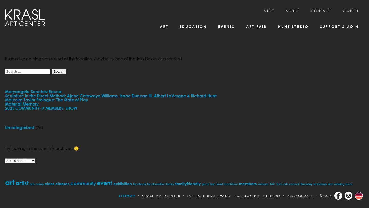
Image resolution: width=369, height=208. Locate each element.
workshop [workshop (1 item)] (320, 184)
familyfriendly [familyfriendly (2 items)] (188, 183)
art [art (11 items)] (10, 182)
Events (226, 26)
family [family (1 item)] (170, 184)
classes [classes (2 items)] (62, 183)
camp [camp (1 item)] (40, 184)
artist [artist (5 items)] (22, 183)
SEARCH (350, 11)
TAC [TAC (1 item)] (272, 184)
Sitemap (127, 196)
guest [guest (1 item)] (205, 184)
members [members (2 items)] (248, 183)
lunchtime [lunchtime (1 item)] (231, 184)
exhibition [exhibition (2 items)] (122, 183)
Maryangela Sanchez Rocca (33, 91)
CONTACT (321, 11)
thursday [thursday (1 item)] (306, 184)
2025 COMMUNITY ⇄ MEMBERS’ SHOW (41, 108)
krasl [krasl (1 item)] (220, 184)
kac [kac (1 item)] (213, 184)
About (293, 11)
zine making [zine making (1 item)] (336, 184)
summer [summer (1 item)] (263, 184)
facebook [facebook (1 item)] (139, 184)
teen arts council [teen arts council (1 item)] (288, 184)
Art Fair (256, 26)
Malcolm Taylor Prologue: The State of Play (46, 99)
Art (164, 26)
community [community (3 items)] (83, 183)
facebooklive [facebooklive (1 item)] (156, 184)
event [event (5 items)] (104, 183)
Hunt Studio (293, 26)
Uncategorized (19, 127)
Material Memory (22, 104)
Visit (269, 11)
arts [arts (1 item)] (32, 184)
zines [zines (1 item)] (348, 184)
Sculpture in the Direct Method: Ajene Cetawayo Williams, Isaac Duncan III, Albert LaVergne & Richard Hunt (111, 95)
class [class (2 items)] (49, 183)
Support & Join (339, 26)
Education (193, 26)
